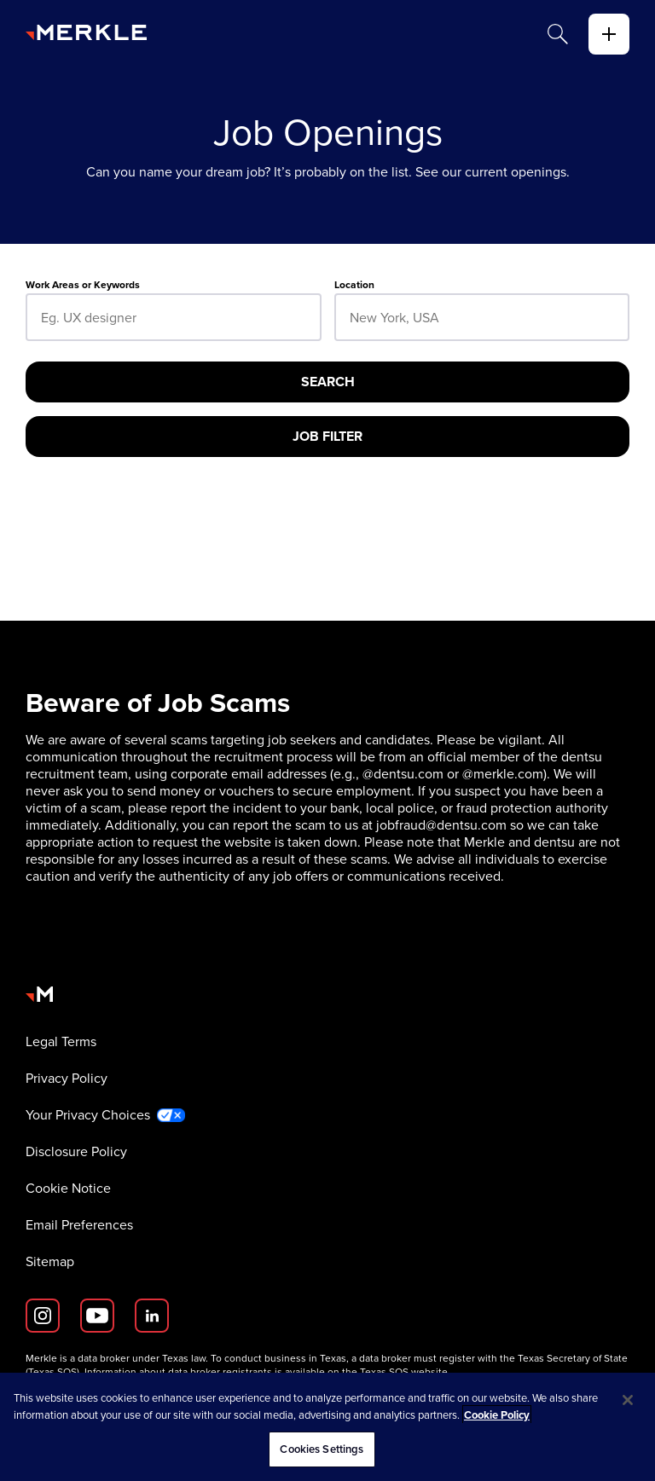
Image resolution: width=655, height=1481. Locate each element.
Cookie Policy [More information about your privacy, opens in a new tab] (497, 1415)
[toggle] (608, 34)
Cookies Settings (321, 1449)
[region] (327, 1427)
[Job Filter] (327, 436)
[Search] (558, 34)
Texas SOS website (404, 1372)
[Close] (627, 1400)
